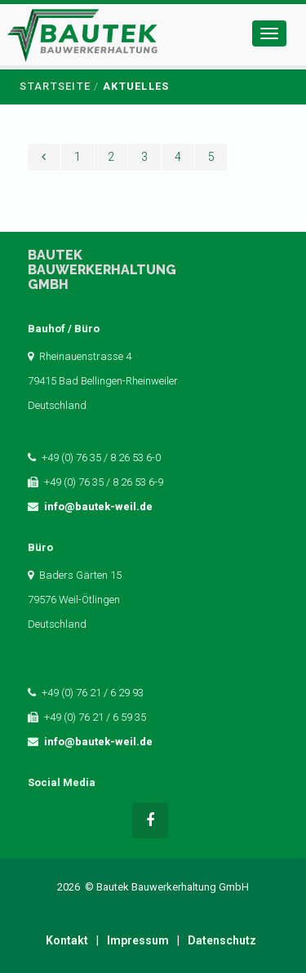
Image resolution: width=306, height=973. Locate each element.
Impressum (138, 940)
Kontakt (67, 940)
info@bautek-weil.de (98, 506)
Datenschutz (222, 940)
